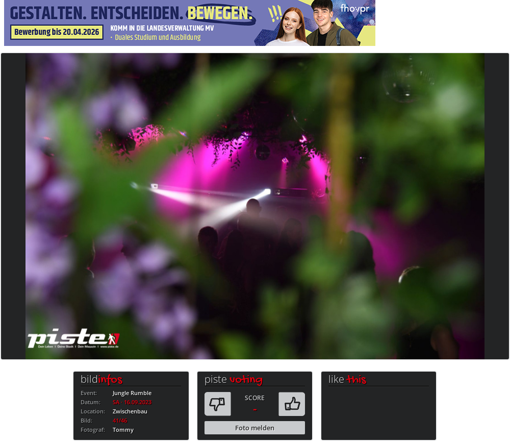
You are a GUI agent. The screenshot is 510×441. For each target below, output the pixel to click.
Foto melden (254, 427)
